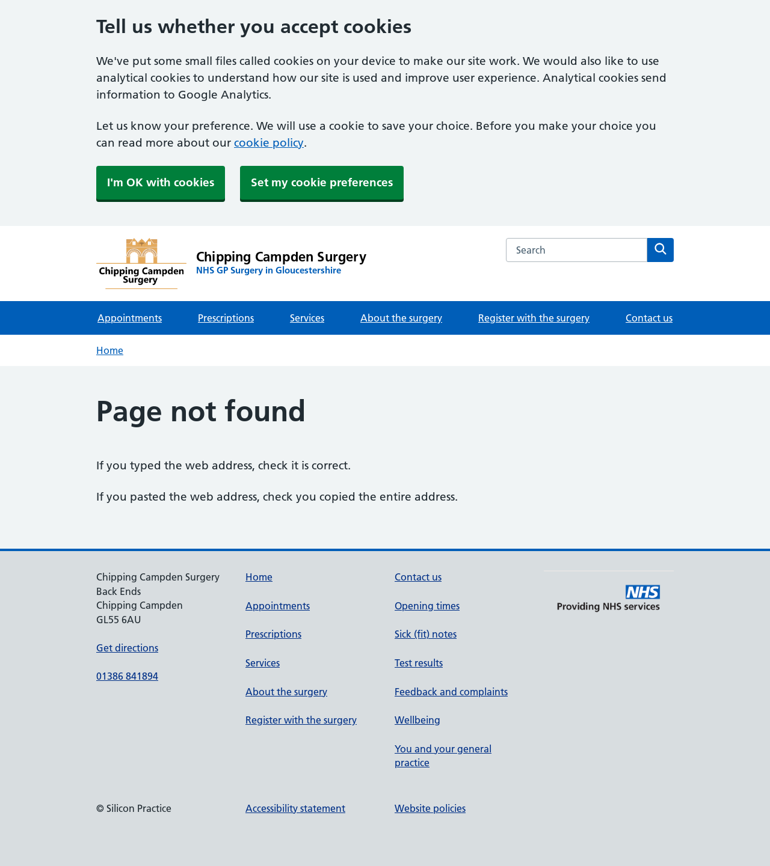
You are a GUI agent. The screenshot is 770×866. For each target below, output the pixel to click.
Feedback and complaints (451, 692)
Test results (419, 663)
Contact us (649, 318)
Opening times (427, 606)
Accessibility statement (295, 808)
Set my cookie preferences (322, 182)
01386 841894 (127, 676)
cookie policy (269, 143)
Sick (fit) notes (426, 634)
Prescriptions (226, 318)
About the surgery (401, 318)
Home (109, 350)
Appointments (129, 318)
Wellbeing (417, 720)
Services (307, 318)
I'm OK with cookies (160, 182)
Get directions (127, 648)
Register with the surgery (534, 318)
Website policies (430, 808)
